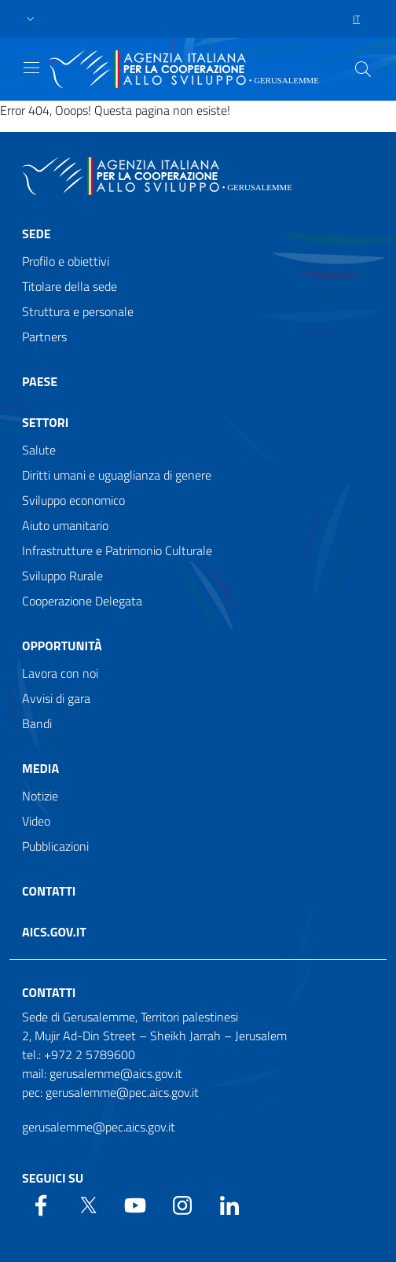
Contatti (48, 890)
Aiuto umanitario (65, 525)
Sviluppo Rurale (62, 575)
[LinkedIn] (229, 1204)
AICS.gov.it (54, 931)
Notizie (40, 795)
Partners (44, 336)
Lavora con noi (60, 673)
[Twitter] (88, 1204)
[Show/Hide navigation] (31, 67)
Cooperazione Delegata (82, 600)
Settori (45, 422)
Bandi (37, 723)
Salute (39, 449)
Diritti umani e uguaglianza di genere (116, 474)
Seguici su (52, 1177)
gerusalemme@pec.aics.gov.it (98, 1126)
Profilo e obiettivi (65, 261)
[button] (31, 19)
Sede (36, 233)
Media (40, 768)
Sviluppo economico (73, 500)
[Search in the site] (363, 69)
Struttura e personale (78, 311)
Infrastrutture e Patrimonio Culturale (117, 550)
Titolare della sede (69, 286)
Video (36, 820)
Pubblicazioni (55, 846)
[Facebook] (41, 1204)
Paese (39, 381)
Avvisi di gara (56, 698)
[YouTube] (135, 1204)
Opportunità (62, 645)
